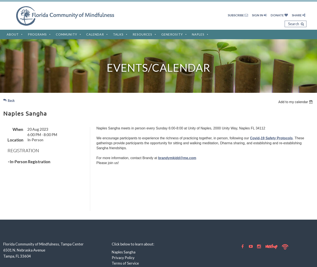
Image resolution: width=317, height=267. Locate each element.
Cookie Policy (123, 235)
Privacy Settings (125, 240)
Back (11, 100)
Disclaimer (120, 229)
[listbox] (296, 102)
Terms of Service (125, 223)
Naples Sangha (123, 212)
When (18, 129)
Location (15, 140)
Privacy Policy (123, 218)
